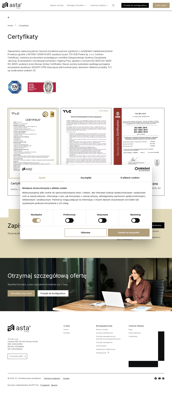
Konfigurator (102, 353)
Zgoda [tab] (42, 177)
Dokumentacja (135, 333)
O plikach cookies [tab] (130, 177)
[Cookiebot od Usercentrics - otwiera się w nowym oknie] (137, 169)
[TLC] (155, 378)
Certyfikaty (133, 336)
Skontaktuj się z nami (20, 293)
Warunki (54, 385)
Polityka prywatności (52, 378)
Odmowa (85, 232)
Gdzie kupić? (161, 5)
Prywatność (45, 385)
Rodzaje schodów (76, 5)
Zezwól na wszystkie (128, 232)
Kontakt (66, 333)
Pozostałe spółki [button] (18, 356)
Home (10, 25)
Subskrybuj (156, 225)
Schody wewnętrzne (104, 333)
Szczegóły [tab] (86, 177)
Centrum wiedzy (99, 5)
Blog (130, 329)
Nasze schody (56, 5)
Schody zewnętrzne (104, 342)
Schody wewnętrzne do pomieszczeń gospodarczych (108, 337)
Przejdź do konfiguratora (135, 5)
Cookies (66, 378)
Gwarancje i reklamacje (105, 349)
